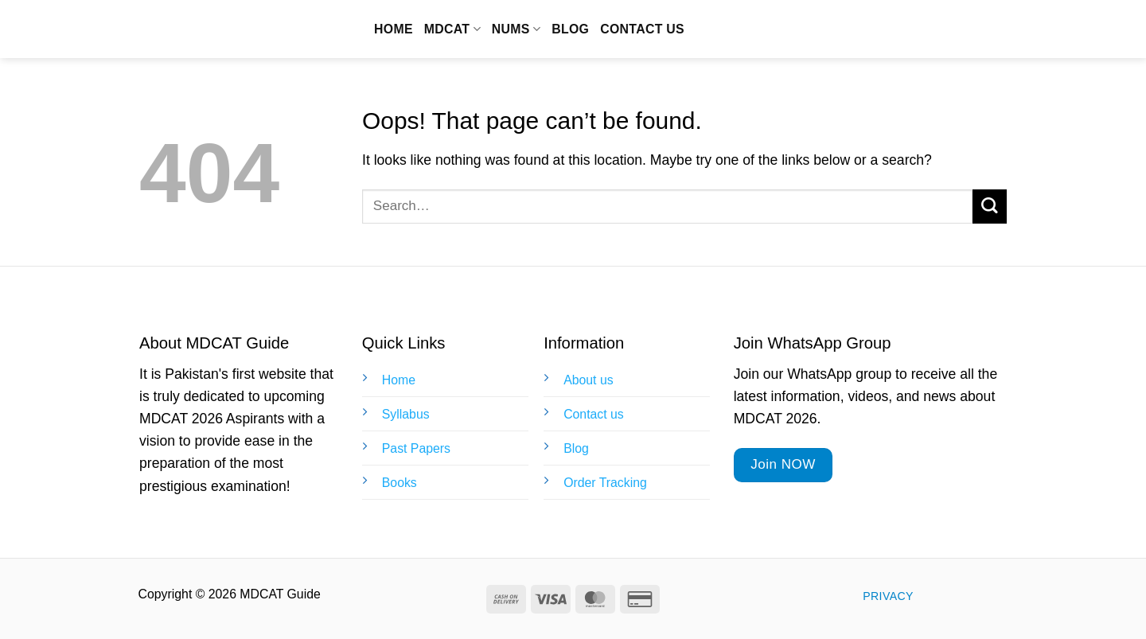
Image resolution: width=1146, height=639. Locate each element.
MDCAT (452, 29)
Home (393, 29)
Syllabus (406, 414)
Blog (570, 29)
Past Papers (416, 448)
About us (588, 380)
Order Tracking (605, 482)
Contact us (642, 29)
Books (399, 482)
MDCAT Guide (227, 29)
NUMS (516, 29)
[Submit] (990, 206)
